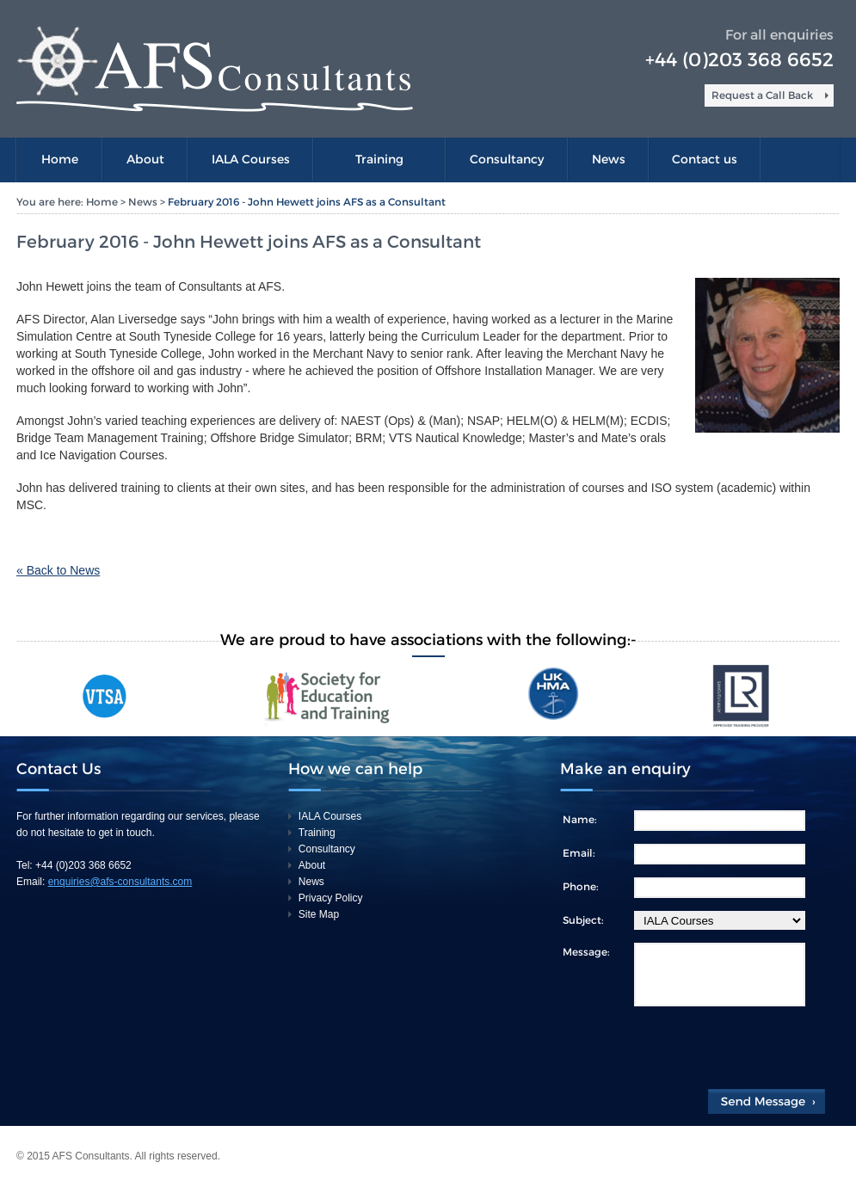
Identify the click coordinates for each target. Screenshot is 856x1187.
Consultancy (507, 159)
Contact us (704, 159)
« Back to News (58, 570)
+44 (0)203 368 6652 (739, 59)
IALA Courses (251, 159)
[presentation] (693, 1052)
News (608, 159)
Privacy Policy (331, 898)
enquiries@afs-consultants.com (120, 882)
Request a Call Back (762, 95)
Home (59, 159)
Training (379, 159)
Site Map (319, 914)
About (145, 159)
